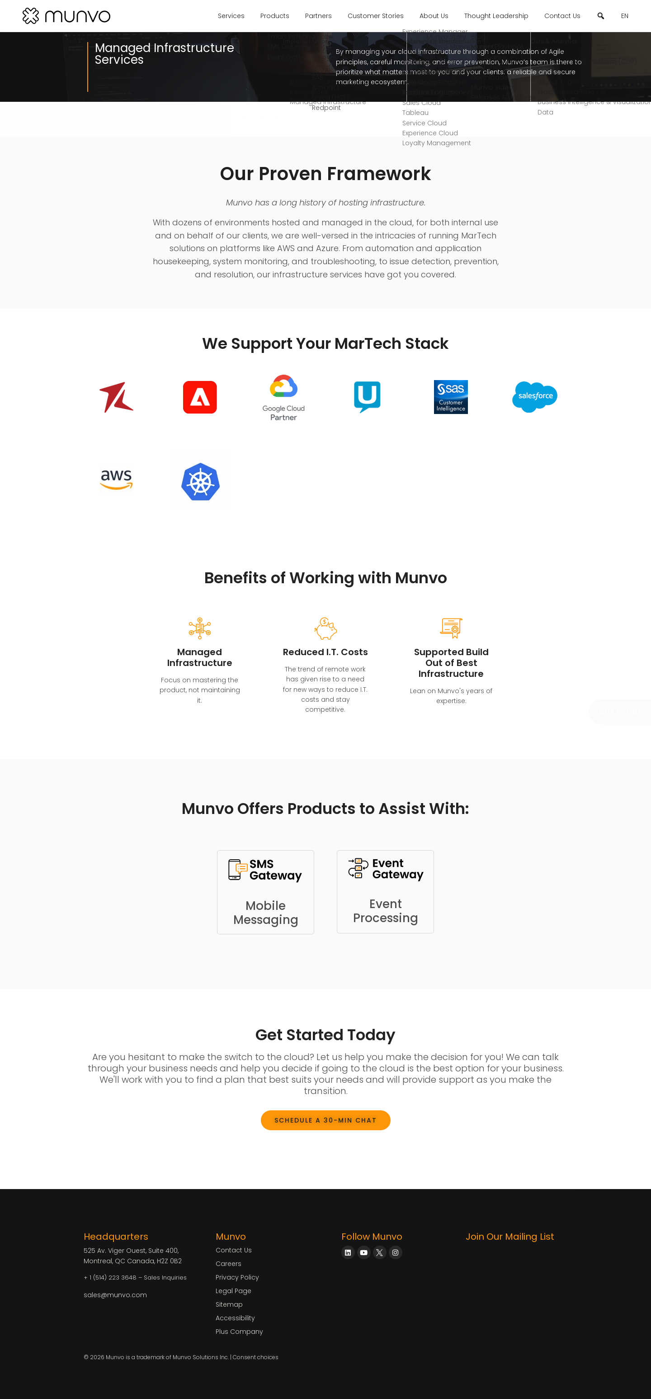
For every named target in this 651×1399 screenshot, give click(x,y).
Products (274, 15)
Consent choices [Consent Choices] (255, 1357)
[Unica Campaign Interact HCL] (367, 397)
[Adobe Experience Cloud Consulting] (200, 397)
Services (231, 15)
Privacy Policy (237, 1277)
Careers (228, 1263)
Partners (318, 15)
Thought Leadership (496, 15)
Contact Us (562, 15)
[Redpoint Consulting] (116, 397)
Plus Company (239, 1331)
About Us (434, 15)
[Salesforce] (534, 397)
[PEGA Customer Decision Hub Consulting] (116, 479)
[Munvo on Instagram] (395, 1252)
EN (624, 15)
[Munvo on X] (380, 1252)
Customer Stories (376, 15)
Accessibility (235, 1318)
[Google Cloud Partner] (283, 397)
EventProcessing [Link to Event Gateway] (385, 911)
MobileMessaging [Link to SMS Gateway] (265, 913)
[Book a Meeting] (620, 712)
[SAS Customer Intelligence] (451, 397)
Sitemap (229, 1304)
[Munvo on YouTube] (364, 1252)
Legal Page (233, 1290)
